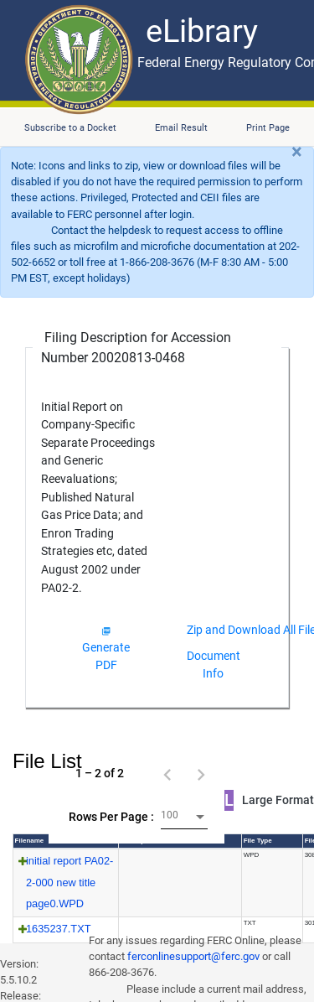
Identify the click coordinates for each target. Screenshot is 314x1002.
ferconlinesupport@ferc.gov (193, 956)
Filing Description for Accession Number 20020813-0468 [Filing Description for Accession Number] (136, 348)
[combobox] (184, 817)
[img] (106, 631)
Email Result (181, 127)
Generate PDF (106, 649)
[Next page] (201, 773)
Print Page (268, 127)
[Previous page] (167, 773)
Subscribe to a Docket (70, 127)
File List (47, 761)
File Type (258, 840)
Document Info (213, 664)
